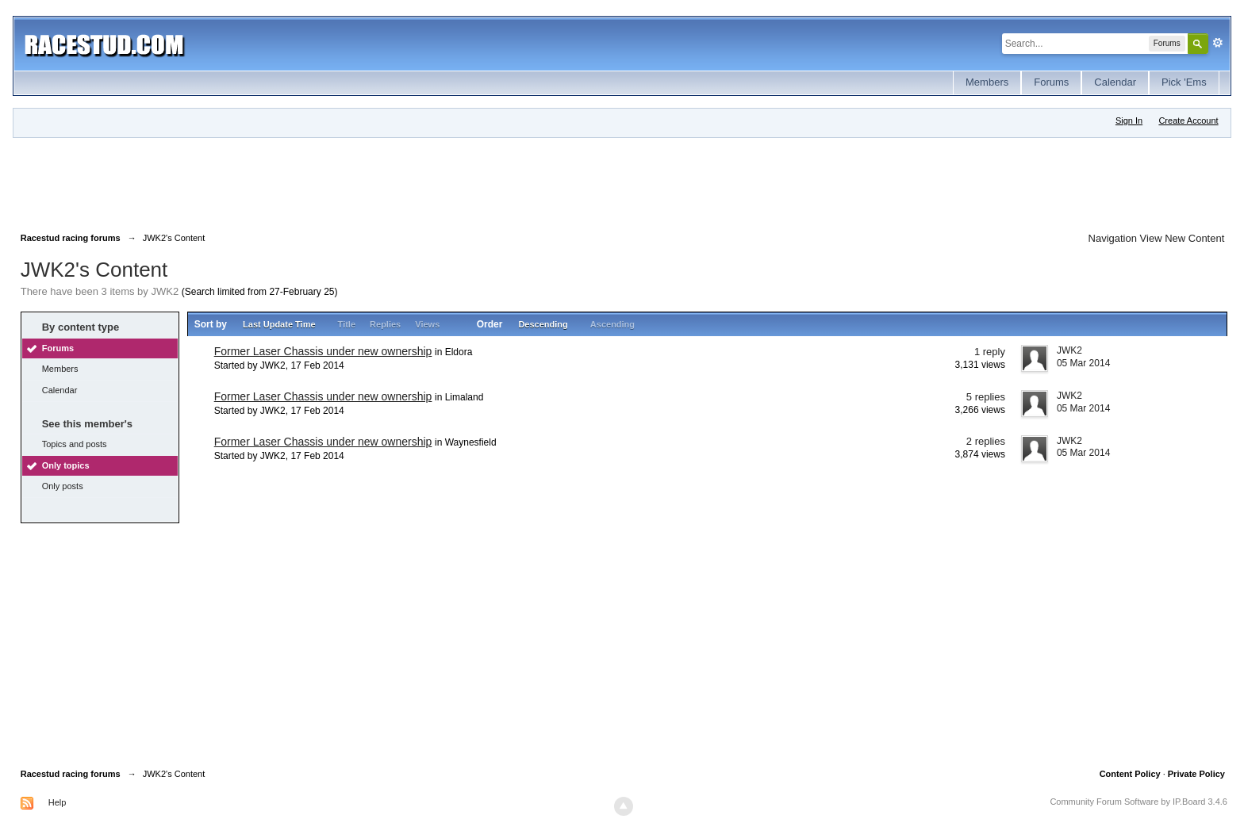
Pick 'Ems (1184, 82)
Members (987, 82)
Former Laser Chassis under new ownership (323, 351)
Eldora (459, 352)
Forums (1051, 82)
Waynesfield (471, 442)
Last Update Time (279, 324)
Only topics (66, 465)
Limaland (464, 397)
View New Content (1182, 238)
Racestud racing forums (71, 774)
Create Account (1188, 120)
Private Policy (1196, 774)
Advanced (1217, 42)
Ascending (612, 324)
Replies (385, 324)
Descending (542, 324)
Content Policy (1130, 774)
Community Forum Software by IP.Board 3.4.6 (1138, 801)
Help (57, 802)
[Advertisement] (309, 181)
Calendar (1115, 82)
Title (346, 324)
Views (427, 324)
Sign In (1128, 120)
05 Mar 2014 (1083, 363)
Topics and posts (74, 444)
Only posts (62, 486)
